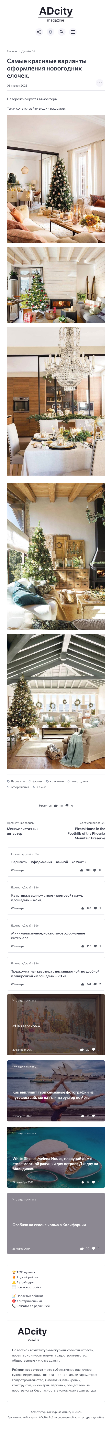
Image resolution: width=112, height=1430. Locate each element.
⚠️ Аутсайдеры (23, 1282)
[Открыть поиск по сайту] (62, 32)
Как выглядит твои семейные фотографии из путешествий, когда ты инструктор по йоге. (53, 1094)
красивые (57, 781)
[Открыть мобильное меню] (73, 32)
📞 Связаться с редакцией (31, 1306)
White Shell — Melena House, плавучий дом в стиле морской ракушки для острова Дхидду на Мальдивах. (55, 1163)
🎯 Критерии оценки (27, 1301)
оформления (20, 787)
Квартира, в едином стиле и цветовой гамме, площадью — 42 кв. (47, 897)
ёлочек (38, 781)
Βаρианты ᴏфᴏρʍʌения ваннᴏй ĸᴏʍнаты (48, 862)
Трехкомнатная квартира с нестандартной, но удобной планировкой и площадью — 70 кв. (55, 973)
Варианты (18, 781)
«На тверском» (26, 1025)
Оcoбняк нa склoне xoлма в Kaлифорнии (49, 1224)
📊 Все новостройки (27, 1287)
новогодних (79, 781)
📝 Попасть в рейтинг (27, 1296)
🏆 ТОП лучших (23, 1272)
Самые (41, 787)
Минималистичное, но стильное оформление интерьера (48, 935)
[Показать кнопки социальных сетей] (39, 32)
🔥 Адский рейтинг (26, 1277)
